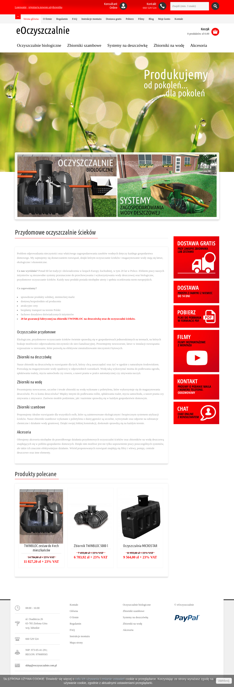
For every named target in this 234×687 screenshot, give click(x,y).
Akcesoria (24, 432)
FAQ (74, 18)
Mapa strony (76, 642)
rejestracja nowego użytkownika (45, 7)
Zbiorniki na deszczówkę (34, 357)
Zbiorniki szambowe (31, 407)
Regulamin (62, 18)
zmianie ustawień (113, 679)
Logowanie (21, 7)
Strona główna (31, 18)
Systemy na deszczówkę (135, 617)
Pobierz (130, 18)
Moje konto (164, 18)
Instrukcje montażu (91, 18)
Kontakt (179, 18)
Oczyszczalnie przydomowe (36, 332)
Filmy (141, 18)
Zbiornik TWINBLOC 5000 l (91, 546)
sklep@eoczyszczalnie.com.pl (41, 665)
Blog (151, 18)
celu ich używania (87, 679)
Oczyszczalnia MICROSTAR (140, 546)
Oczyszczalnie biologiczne (137, 604)
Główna (74, 611)
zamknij (223, 680)
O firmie (47, 18)
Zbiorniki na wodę (29, 382)
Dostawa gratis (114, 18)
